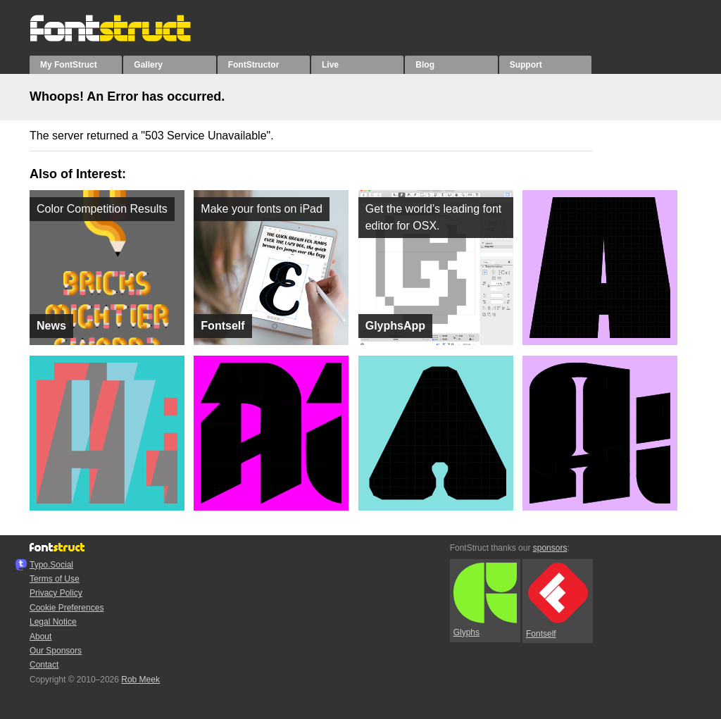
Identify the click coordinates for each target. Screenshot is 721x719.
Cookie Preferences (67, 608)
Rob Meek (140, 679)
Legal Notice (53, 622)
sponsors (550, 548)
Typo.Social (51, 565)
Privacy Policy (56, 593)
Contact (44, 665)
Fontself (557, 600)
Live (330, 65)
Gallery (148, 65)
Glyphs (485, 600)
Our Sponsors (56, 651)
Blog (424, 65)
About (40, 637)
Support (526, 65)
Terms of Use (55, 579)
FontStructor (254, 65)
